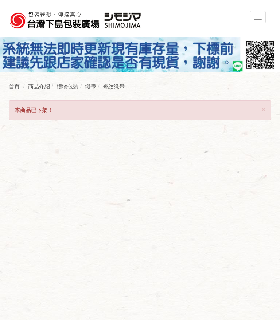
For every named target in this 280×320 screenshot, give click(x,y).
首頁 (14, 86)
